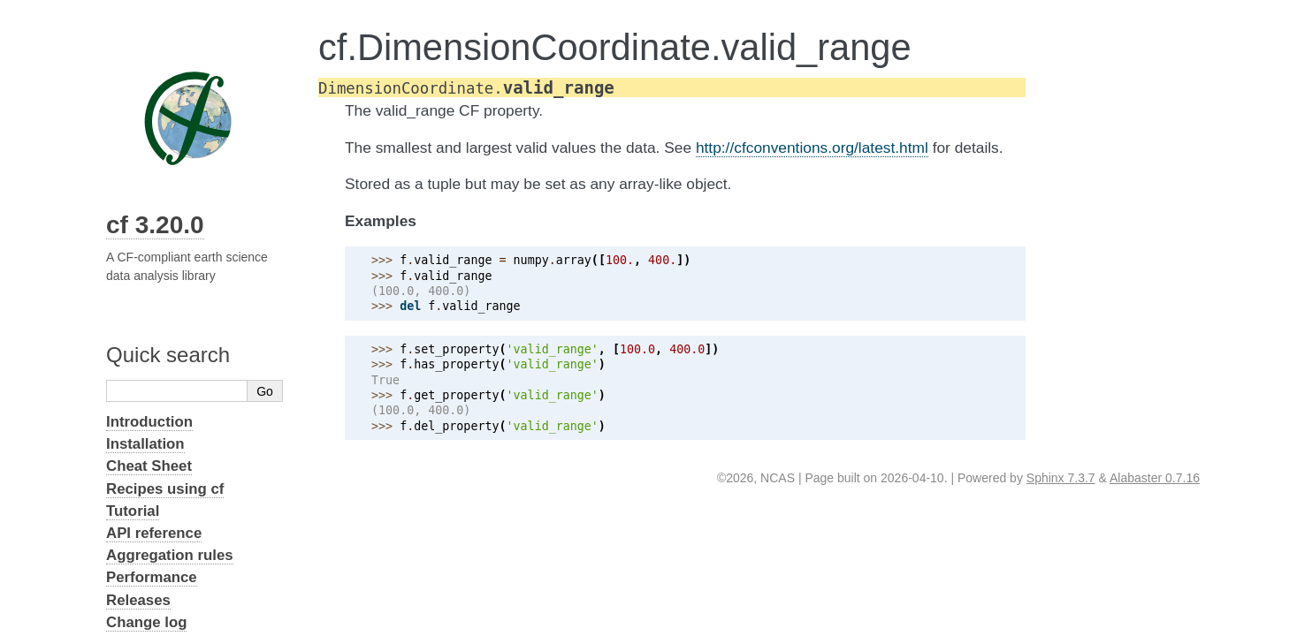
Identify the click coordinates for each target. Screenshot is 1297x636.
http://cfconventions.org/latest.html (812, 147)
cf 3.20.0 (155, 224)
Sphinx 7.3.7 (1060, 478)
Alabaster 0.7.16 (1155, 478)
